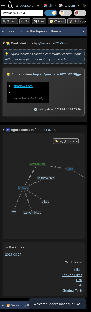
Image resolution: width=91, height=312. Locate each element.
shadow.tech (23, 86)
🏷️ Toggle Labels (66, 141)
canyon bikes (72, 275)
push (78, 285)
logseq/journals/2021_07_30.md (58, 74)
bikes (78, 269)
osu (79, 280)
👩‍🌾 (9, 74)
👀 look (39, 21)
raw (78, 74)
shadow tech (72, 290)
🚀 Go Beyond (78, 21)
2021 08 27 (13, 254)
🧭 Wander (57, 21)
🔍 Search (9, 21)
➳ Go (25, 21)
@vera (43, 43)
